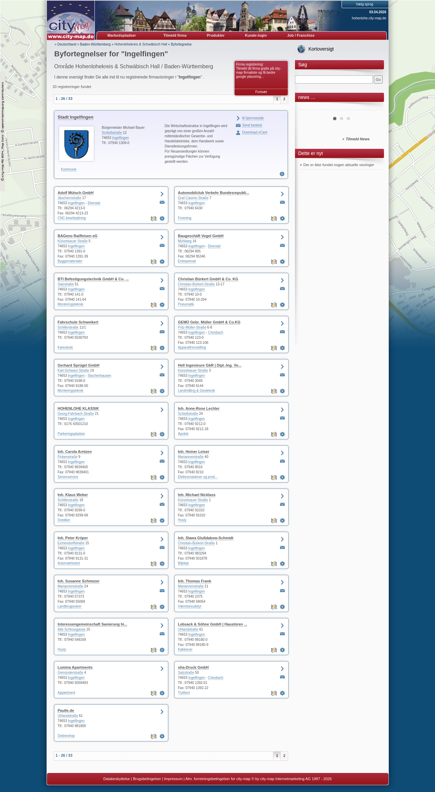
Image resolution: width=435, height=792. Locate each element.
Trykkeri (184, 692)
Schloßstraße (112, 133)
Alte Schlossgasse (72, 629)
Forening (184, 218)
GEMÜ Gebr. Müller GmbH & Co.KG (209, 322)
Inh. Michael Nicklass (197, 495)
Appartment (66, 692)
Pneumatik (186, 304)
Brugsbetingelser (147, 779)
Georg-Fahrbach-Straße (76, 414)
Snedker (64, 520)
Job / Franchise (301, 35)
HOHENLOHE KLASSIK (78, 408)
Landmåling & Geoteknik (196, 390)
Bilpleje (183, 563)
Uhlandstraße (188, 629)
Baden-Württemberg (95, 44)
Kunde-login (256, 35)
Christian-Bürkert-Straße (196, 284)
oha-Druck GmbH (193, 667)
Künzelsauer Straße (73, 241)
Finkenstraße (67, 457)
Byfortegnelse (181, 44)
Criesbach (215, 332)
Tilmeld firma (175, 35)
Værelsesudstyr (190, 606)
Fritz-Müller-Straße (192, 327)
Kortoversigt (321, 49)
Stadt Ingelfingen (75, 117)
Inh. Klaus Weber (73, 495)
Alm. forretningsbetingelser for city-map (217, 779)
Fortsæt (261, 92)
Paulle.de (66, 710)
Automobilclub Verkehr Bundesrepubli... (213, 193)
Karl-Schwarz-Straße (74, 370)
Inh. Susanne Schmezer (79, 581)
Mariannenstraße (191, 457)
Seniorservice (68, 477)
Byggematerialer (70, 261)
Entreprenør (187, 261)
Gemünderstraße (71, 672)
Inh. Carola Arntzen (75, 452)
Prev (308, 107)
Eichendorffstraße (71, 543)
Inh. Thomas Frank (194, 581)
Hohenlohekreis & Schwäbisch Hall (141, 44)
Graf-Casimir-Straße (193, 198)
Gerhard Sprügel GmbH (79, 365)
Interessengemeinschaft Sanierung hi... (92, 624)
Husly (182, 520)
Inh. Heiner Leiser (193, 452)
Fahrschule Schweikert (78, 322)
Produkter (216, 35)
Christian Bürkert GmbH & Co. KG (208, 279)
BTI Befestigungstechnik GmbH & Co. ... (93, 279)
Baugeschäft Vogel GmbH (201, 236)
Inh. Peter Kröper (73, 538)
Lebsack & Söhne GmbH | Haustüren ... (212, 624)
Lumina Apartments (75, 667)
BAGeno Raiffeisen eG (78, 236)
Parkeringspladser (71, 434)
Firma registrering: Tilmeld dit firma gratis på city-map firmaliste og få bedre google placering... (258, 70)
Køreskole (65, 347)
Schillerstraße (68, 327)
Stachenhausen (99, 375)
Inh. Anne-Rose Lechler (199, 408)
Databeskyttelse (116, 779)
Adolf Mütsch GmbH (76, 193)
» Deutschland (65, 44)
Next (374, 107)
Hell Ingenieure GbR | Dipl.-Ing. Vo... (210, 365)
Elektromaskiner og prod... (198, 477)
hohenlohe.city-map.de (369, 18)
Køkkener (185, 649)
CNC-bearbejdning (72, 218)
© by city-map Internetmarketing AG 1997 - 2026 (291, 779)
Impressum (173, 779)
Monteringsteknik (71, 304)
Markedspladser (121, 35)
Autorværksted (69, 563)
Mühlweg (185, 241)
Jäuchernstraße (69, 198)
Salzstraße (66, 284)
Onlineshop (66, 736)
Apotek (183, 434)
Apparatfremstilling (192, 347)
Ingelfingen (120, 138)
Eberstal (94, 203)
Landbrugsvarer (70, 606)
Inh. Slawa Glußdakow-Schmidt (205, 538)
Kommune (69, 169)
